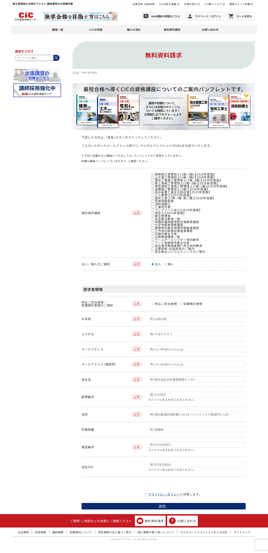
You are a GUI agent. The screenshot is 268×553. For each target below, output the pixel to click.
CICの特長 (96, 29)
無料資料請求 (172, 29)
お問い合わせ (210, 29)
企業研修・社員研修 (144, 4)
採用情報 (40, 532)
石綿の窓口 (190, 4)
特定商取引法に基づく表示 (115, 532)
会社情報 (23, 532)
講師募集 (57, 532)
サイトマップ (242, 532)
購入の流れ (134, 29)
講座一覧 (57, 29)
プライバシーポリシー (164, 494)
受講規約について (81, 532)
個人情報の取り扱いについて (156, 532)
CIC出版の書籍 (167, 4)
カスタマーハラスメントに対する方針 (204, 532)
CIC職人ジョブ (213, 4)
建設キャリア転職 (239, 4)
